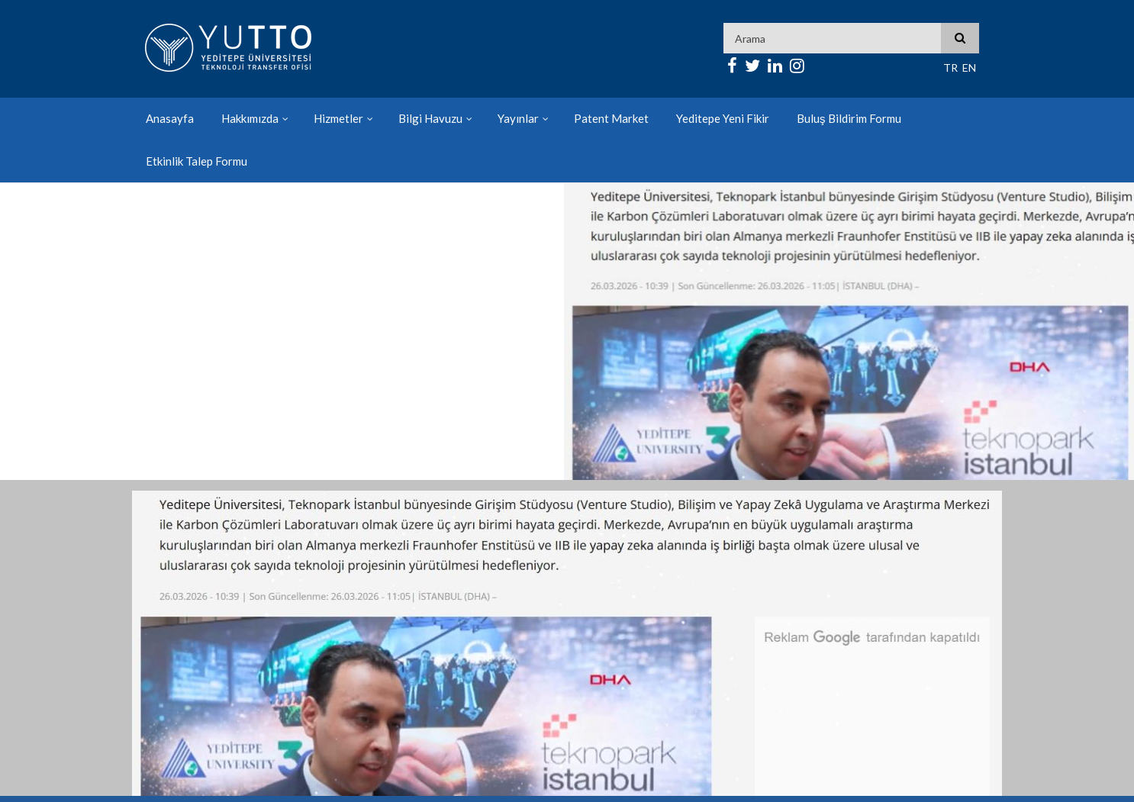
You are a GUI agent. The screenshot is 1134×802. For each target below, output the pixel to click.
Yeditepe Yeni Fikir (722, 118)
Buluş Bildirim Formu (849, 118)
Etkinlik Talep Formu (196, 161)
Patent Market (611, 118)
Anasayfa (170, 118)
